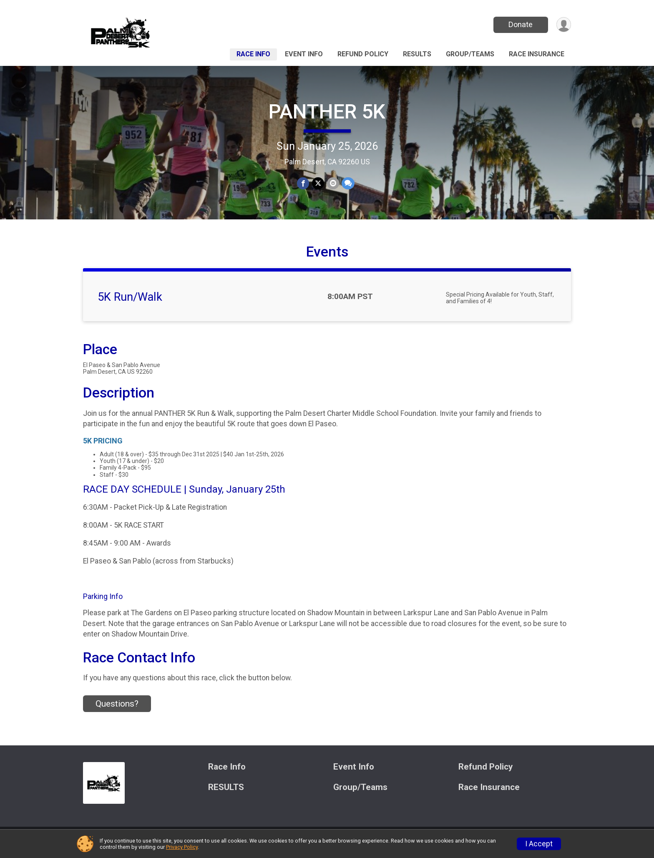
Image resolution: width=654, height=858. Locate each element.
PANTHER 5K (327, 111)
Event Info (304, 54)
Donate (520, 24)
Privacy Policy (182, 847)
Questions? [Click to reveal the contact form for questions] (117, 709)
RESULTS (417, 54)
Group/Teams (470, 54)
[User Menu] (563, 25)
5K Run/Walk (130, 302)
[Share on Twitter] (318, 183)
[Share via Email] (333, 183)
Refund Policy (362, 54)
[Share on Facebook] (303, 183)
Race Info (253, 54)
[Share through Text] (347, 183)
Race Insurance (536, 54)
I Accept (539, 844)
